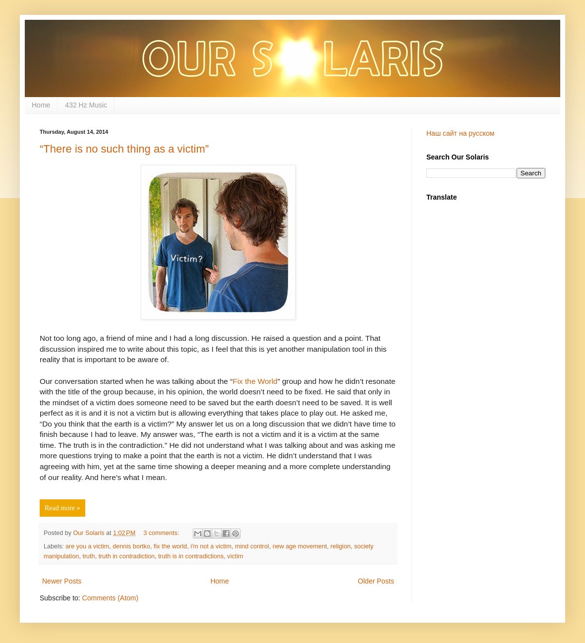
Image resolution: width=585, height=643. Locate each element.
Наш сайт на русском (460, 133)
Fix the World (255, 381)
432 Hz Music (86, 105)
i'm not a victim (211, 546)
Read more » (62, 508)
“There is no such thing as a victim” (124, 149)
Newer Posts (61, 581)
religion (341, 546)
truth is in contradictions (191, 556)
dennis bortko (131, 546)
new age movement (300, 546)
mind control (252, 546)
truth (88, 556)
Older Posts (376, 581)
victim (235, 556)
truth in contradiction (127, 556)
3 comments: (162, 533)
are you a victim (87, 546)
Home (41, 105)
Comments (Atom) (110, 598)
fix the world (170, 546)
